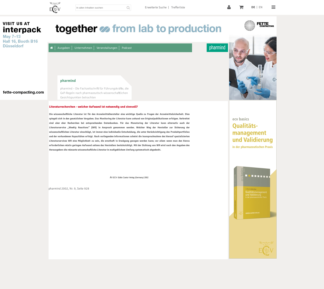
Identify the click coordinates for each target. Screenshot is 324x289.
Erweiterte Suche (156, 7)
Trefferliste (178, 7)
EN (260, 7)
